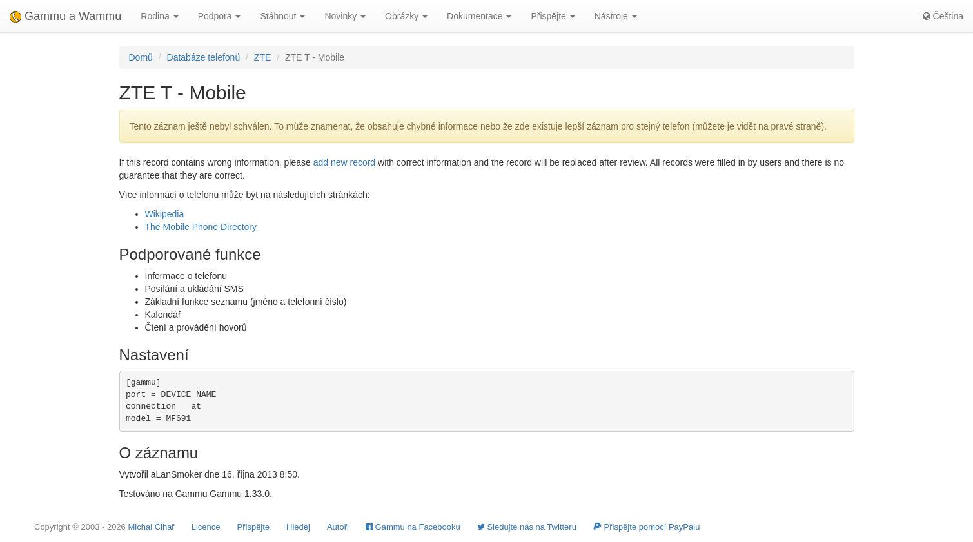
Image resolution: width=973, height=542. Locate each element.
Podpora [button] (219, 16)
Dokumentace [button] (479, 16)
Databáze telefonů (204, 57)
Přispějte (253, 527)
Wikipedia (164, 214)
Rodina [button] (159, 16)
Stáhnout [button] (282, 16)
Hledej (298, 527)
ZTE (262, 57)
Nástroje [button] (616, 16)
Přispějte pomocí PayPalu (646, 527)
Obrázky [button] (406, 16)
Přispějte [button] (553, 16)
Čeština (943, 16)
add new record (344, 162)
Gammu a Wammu (65, 16)
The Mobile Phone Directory (201, 227)
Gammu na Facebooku (413, 527)
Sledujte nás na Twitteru (526, 527)
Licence (206, 527)
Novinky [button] (345, 16)
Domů (141, 57)
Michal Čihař (151, 527)
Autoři (338, 527)
